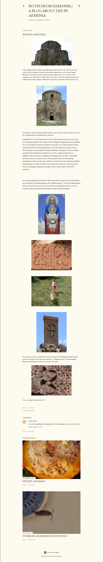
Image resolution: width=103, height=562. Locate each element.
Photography (31, 410)
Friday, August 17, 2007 (35, 427)
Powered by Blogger (51, 552)
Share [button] (24, 407)
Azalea (31, 421)
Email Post (30, 407)
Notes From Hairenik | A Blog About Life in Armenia (50, 11)
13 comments (31, 539)
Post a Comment (28, 431)
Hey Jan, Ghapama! (34, 481)
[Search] (79, 6)
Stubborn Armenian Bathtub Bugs (45, 536)
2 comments (31, 485)
